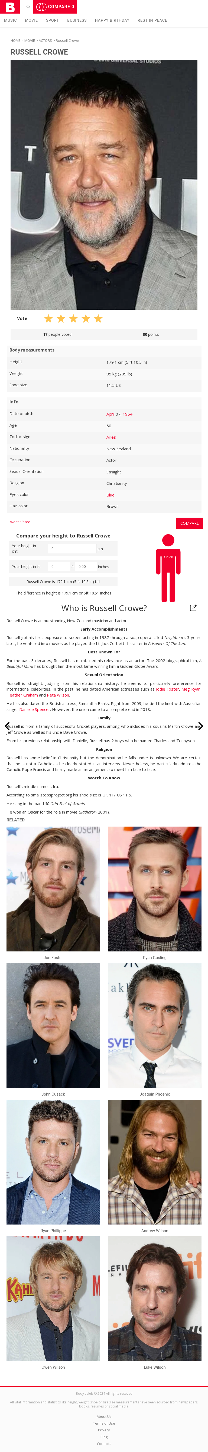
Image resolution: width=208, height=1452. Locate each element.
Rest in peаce (152, 20)
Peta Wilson (58, 695)
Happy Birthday (112, 20)
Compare (55, 7)
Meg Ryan (190, 689)
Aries (111, 437)
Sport (52, 20)
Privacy (104, 1430)
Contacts (104, 1443)
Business (77, 20)
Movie (31, 20)
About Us (104, 1416)
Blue (110, 495)
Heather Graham (22, 695)
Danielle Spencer (34, 709)
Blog (104, 1436)
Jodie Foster (167, 689)
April (110, 414)
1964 (127, 414)
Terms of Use (104, 1423)
